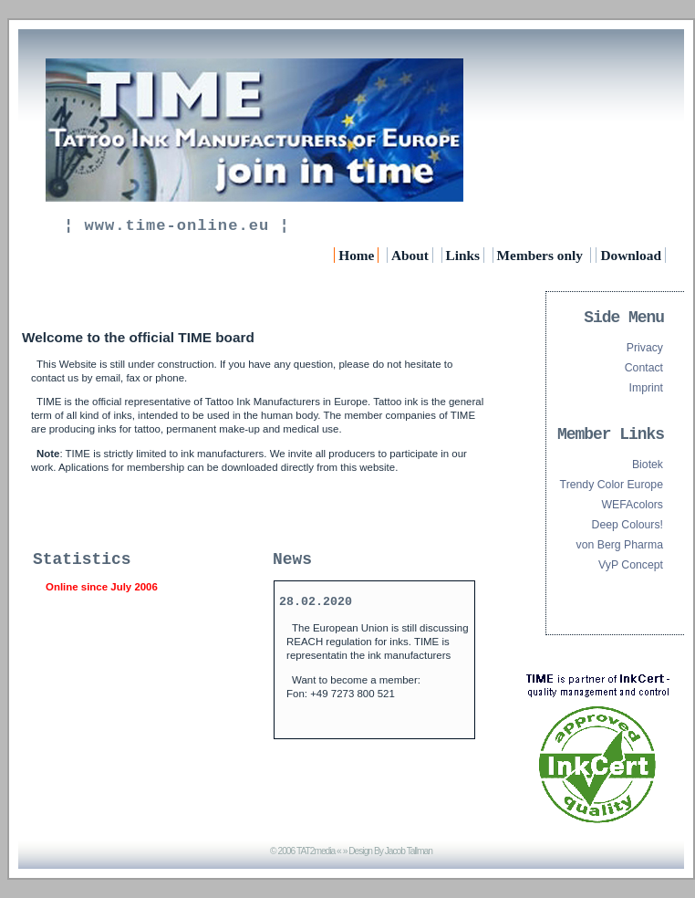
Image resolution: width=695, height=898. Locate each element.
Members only (541, 255)
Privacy (645, 347)
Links (463, 255)
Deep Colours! (627, 524)
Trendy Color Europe (611, 484)
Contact (644, 367)
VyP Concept (630, 565)
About (410, 255)
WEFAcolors (632, 504)
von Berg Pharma (619, 544)
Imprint (646, 387)
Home (356, 255)
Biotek (647, 464)
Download (630, 255)
